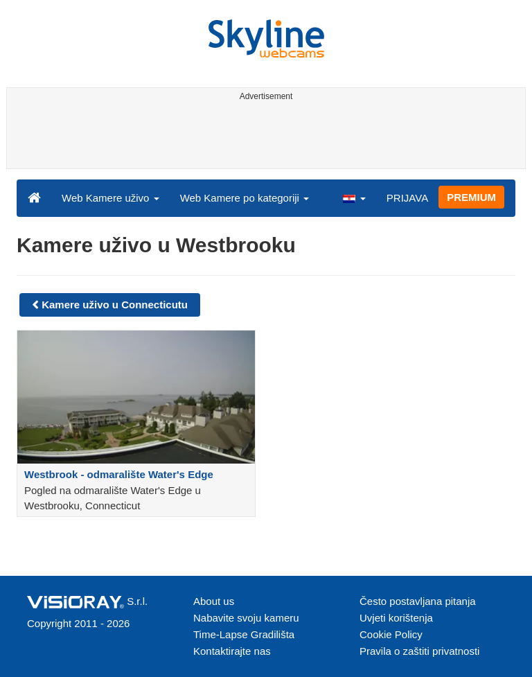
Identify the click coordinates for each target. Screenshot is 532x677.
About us (213, 601)
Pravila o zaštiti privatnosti (419, 651)
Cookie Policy (391, 634)
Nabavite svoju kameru (246, 618)
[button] (354, 197)
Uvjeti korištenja (396, 618)
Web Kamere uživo (110, 198)
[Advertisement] (263, 137)
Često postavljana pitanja (418, 601)
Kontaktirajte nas (232, 651)
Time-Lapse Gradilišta (243, 634)
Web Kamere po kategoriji (244, 198)
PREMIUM (471, 197)
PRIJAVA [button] (407, 198)
